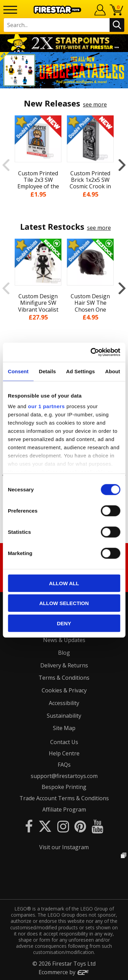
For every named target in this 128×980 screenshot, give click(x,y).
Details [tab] (47, 371)
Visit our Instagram (64, 847)
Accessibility (64, 703)
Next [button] (122, 165)
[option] (64, 70)
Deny (64, 623)
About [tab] (112, 371)
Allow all (64, 583)
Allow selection (64, 603)
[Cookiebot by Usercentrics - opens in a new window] (91, 352)
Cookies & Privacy (64, 690)
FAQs (64, 764)
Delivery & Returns (64, 665)
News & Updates (64, 640)
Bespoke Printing (64, 787)
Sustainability (64, 715)
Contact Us (64, 742)
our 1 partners (46, 406)
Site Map (64, 728)
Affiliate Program (64, 809)
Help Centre (64, 753)
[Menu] (10, 10)
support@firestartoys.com (64, 776)
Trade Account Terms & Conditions (64, 798)
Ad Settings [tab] (80, 371)
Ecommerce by (64, 972)
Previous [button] (6, 165)
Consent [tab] (18, 371)
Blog (64, 652)
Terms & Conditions (64, 677)
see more (95, 104)
